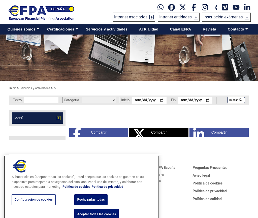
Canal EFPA (180, 29)
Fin (173, 100)
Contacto (236, 29)
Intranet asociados (130, 17)
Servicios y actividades (106, 29)
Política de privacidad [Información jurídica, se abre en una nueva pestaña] (107, 194)
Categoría (71, 100)
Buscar (235, 100)
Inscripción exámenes (223, 17)
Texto (17, 100)
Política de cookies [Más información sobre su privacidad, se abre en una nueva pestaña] (76, 194)
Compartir (90, 132)
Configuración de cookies (34, 207)
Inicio (12, 88)
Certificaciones (60, 29)
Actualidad (148, 29)
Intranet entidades (175, 17)
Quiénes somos (22, 29)
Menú (18, 118)
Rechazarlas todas (91, 207)
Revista (209, 29)
